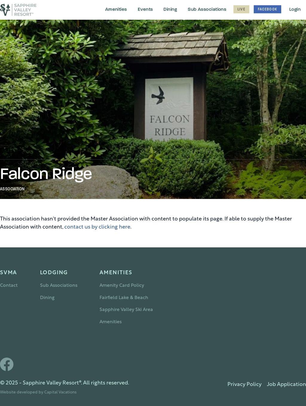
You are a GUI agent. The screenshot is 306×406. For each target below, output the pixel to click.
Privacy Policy (244, 384)
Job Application (286, 384)
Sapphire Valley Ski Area (126, 309)
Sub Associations (207, 9)
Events (145, 9)
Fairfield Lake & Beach (124, 297)
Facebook (267, 9)
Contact (9, 285)
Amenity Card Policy (122, 285)
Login (295, 9)
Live (241, 9)
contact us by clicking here (97, 227)
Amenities (116, 9)
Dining (170, 9)
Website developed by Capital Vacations (38, 392)
